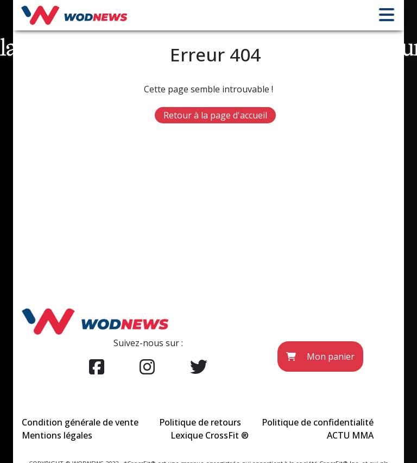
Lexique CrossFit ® (209, 435)
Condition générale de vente (80, 422)
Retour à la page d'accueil (215, 115)
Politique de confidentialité (318, 422)
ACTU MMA (350, 435)
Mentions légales (57, 435)
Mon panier (320, 356)
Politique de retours (200, 422)
